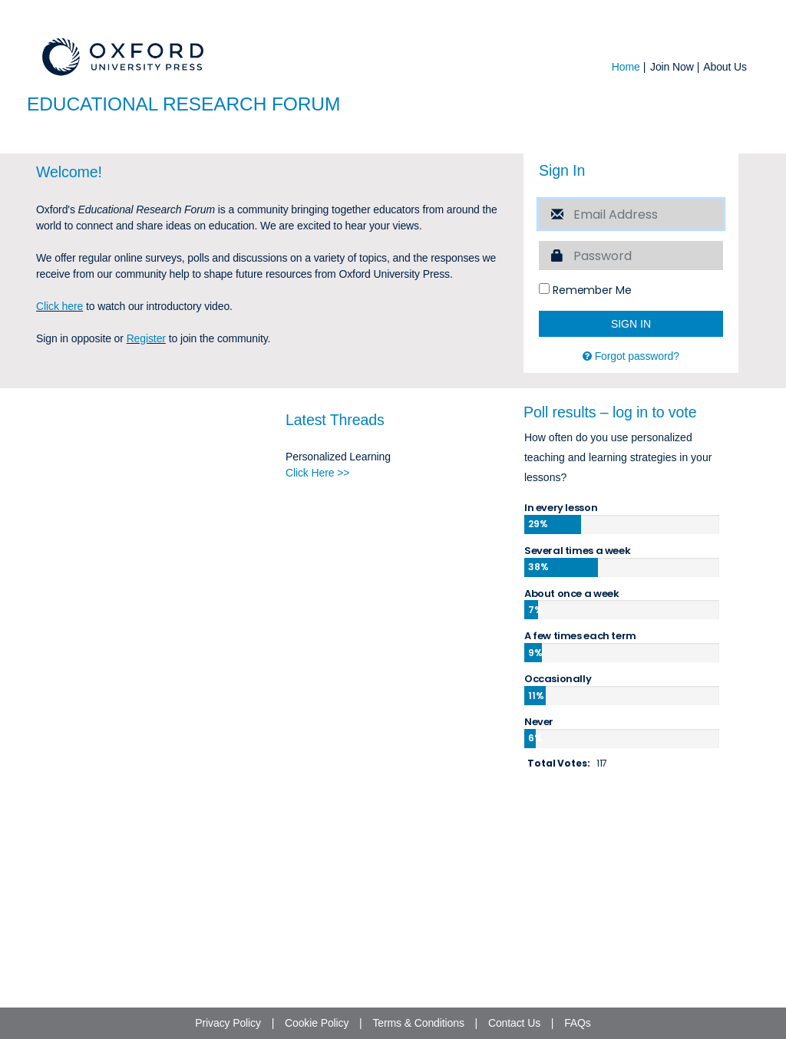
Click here (59, 476)
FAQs (577, 1023)
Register (146, 508)
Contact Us (514, 1023)
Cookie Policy (316, 1023)
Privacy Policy (228, 1023)
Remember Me (585, 459)
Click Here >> (317, 643)
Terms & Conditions (418, 1023)
